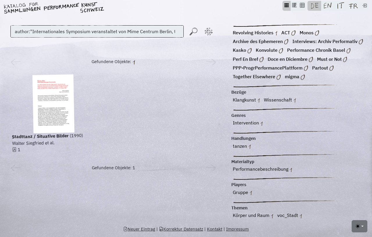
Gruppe (242, 192)
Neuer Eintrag (139, 229)
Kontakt (214, 229)
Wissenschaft (280, 100)
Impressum (237, 229)
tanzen (242, 146)
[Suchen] (97, 31)
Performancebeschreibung (262, 169)
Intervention (248, 123)
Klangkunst (246, 100)
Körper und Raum (253, 216)
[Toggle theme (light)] (359, 226)
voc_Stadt (289, 216)
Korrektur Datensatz (181, 229)
